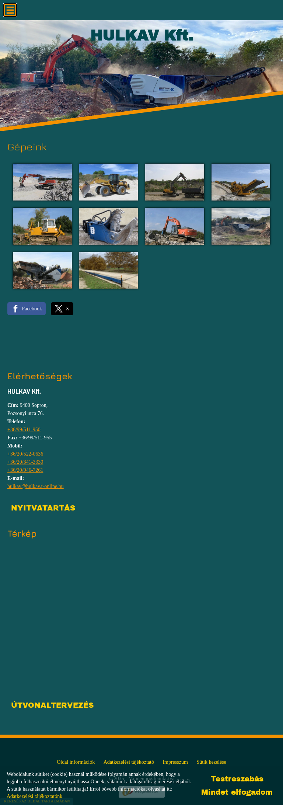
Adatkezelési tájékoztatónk (34, 796)
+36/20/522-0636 (25, 454)
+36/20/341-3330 (25, 462)
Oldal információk (76, 762)
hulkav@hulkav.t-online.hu (35, 486)
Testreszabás (237, 779)
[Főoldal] (141, 37)
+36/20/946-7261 (25, 470)
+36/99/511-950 (24, 429)
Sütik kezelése (211, 762)
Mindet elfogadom (237, 792)
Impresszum (175, 762)
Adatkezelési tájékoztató (129, 762)
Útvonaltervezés (52, 705)
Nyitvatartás (43, 508)
